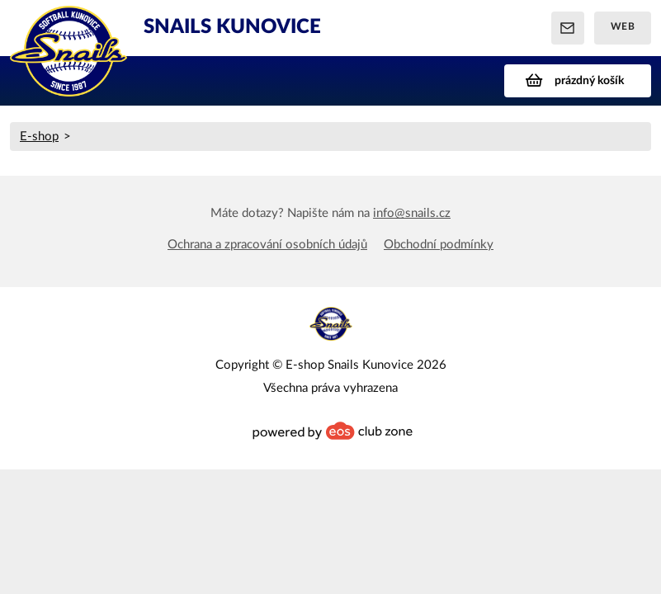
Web (623, 26)
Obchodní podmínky (438, 244)
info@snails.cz (412, 213)
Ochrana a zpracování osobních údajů (267, 244)
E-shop (39, 136)
